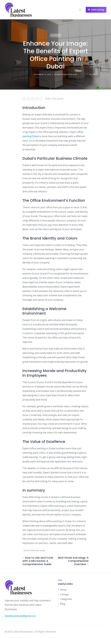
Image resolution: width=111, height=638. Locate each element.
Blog (62, 603)
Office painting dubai (34, 550)
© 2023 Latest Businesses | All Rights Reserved (30, 631)
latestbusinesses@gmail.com (20, 615)
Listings (64, 594)
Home (63, 589)
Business (55, 35)
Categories (66, 599)
